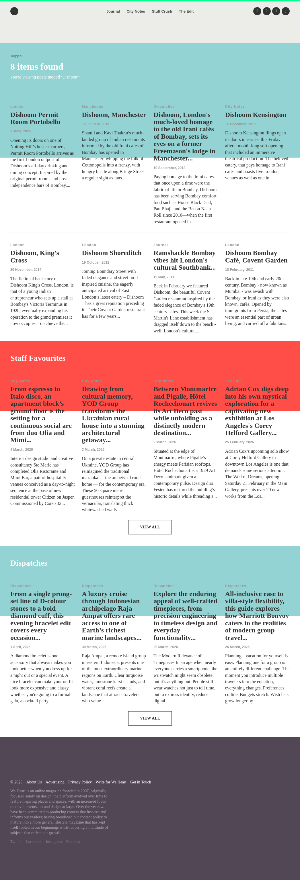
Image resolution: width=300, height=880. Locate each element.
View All (150, 527)
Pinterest (73, 842)
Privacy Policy (80, 782)
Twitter (16, 842)
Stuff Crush (162, 11)
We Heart (150, 34)
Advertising (54, 782)
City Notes (135, 11)
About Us (34, 782)
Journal (113, 11)
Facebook (34, 842)
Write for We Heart (111, 782)
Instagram (54, 842)
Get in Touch (140, 782)
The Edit (186, 11)
